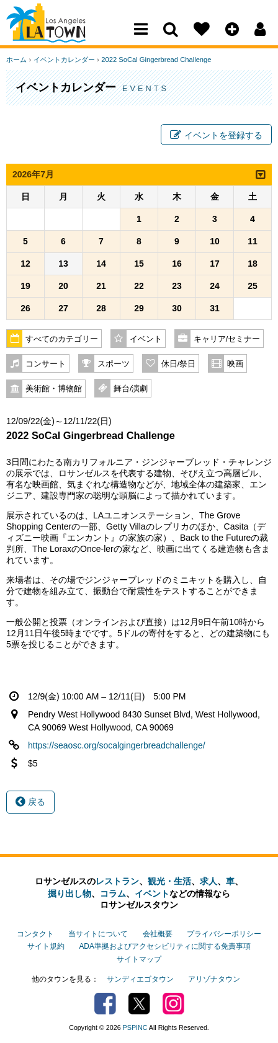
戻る (30, 802)
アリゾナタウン (214, 978)
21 (101, 286)
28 (101, 309)
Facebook (105, 1003)
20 (63, 286)
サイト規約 (46, 946)
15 (139, 264)
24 (215, 286)
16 (177, 264)
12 (25, 264)
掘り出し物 (69, 894)
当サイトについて (98, 934)
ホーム (16, 59)
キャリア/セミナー (227, 339)
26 (25, 309)
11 (253, 242)
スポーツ (113, 364)
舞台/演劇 (131, 389)
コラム (113, 894)
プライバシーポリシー (224, 934)
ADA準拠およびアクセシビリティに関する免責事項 (164, 946)
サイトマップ (139, 958)
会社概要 (158, 934)
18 (253, 264)
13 (63, 264)
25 (253, 286)
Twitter (139, 1003)
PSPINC (135, 1027)
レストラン (117, 881)
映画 (235, 364)
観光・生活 (169, 881)
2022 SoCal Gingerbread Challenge (155, 59)
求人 (208, 881)
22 (139, 286)
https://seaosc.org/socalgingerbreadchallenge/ (116, 746)
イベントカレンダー (63, 59)
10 (215, 242)
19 (25, 286)
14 (101, 264)
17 (215, 264)
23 (177, 286)
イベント (146, 339)
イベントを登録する (216, 135)
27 (63, 309)
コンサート (45, 364)
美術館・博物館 (53, 389)
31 (215, 309)
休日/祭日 (178, 364)
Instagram (173, 1003)
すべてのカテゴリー (61, 339)
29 (139, 309)
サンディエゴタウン (140, 978)
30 (177, 309)
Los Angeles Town (60, 34)
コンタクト (35, 934)
